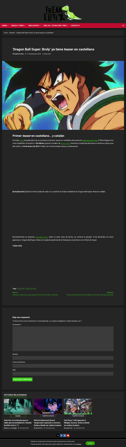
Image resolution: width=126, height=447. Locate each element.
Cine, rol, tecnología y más (54, 25)
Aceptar (90, 443)
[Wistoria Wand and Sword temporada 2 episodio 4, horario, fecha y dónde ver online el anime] (48, 412)
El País (22, 140)
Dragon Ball (21, 288)
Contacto (75, 25)
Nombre (15, 358)
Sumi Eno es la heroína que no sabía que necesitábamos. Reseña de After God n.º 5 (17, 427)
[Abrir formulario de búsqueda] (123, 26)
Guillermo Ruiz (19, 54)
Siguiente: (88, 296)
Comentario (17, 329)
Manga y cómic (17, 25)
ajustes (78, 444)
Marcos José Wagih (11, 432)
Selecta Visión (79, 143)
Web (14, 374)
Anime (4, 25)
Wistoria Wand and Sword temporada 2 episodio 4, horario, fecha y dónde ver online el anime (47, 427)
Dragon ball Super (31, 288)
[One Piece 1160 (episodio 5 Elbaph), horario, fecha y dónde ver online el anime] (78, 412)
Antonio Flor (39, 432)
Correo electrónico (19, 366)
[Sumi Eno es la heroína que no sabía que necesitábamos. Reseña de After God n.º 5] (18, 412)
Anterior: (38, 296)
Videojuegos (33, 25)
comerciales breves (43, 237)
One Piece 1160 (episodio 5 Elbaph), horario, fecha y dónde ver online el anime (76, 427)
